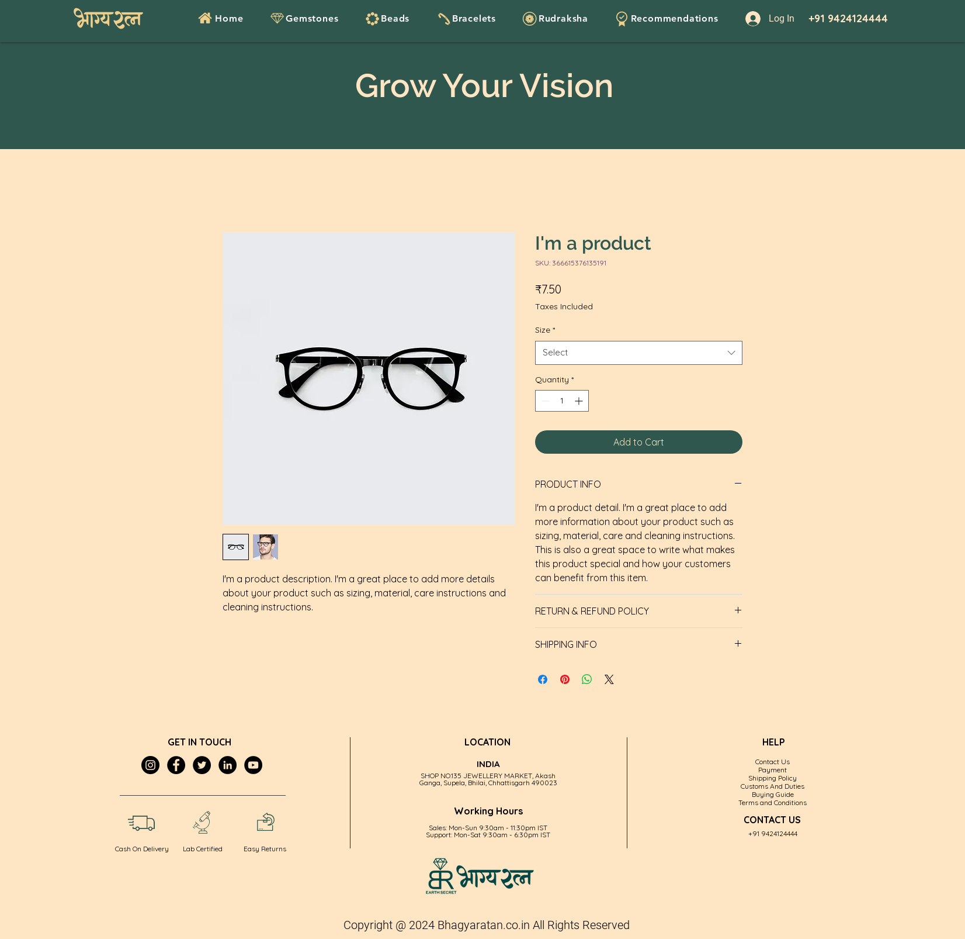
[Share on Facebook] (543, 679)
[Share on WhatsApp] (587, 679)
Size (545, 329)
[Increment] (579, 401)
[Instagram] (150, 765)
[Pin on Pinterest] (565, 679)
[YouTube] (253, 765)
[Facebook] (176, 765)
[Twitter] (202, 765)
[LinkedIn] (227, 765)
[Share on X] (609, 679)
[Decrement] (544, 401)
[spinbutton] (561, 401)
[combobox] (638, 353)
